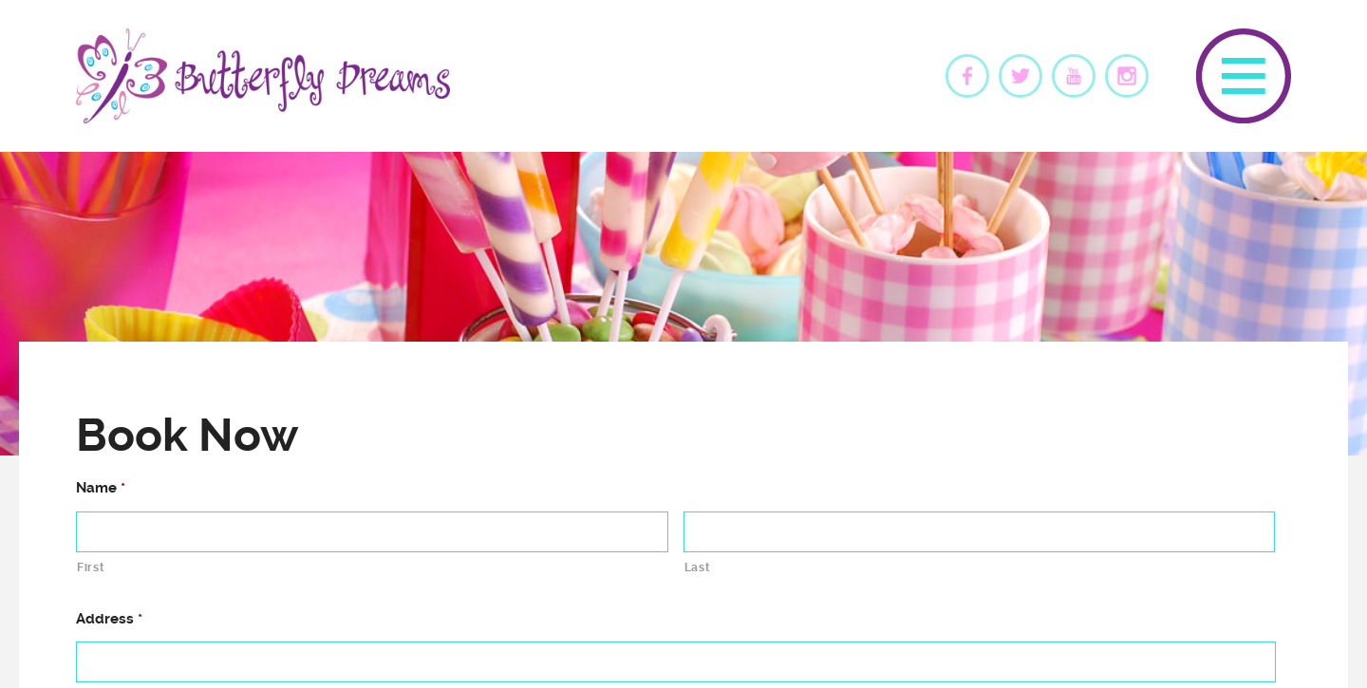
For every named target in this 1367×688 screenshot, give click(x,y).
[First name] (372, 531)
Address (109, 618)
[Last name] (980, 531)
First (90, 567)
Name (100, 487)
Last (697, 567)
